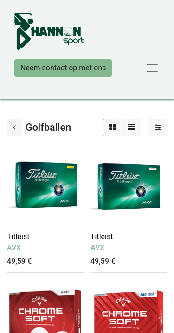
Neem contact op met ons (63, 67)
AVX (14, 247)
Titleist (18, 236)
